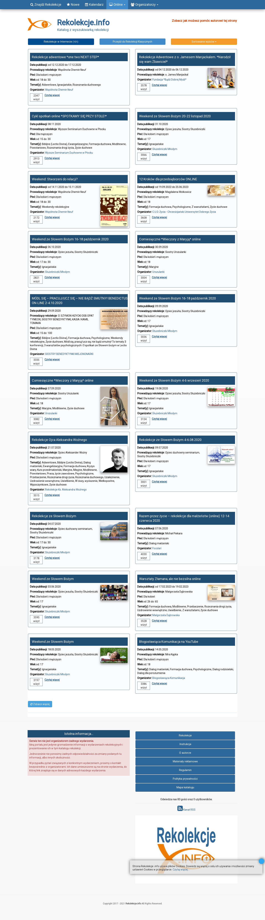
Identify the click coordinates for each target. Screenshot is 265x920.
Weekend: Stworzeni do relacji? (55, 179)
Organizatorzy (144, 4)
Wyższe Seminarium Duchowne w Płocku (69, 152)
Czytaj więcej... (181, 869)
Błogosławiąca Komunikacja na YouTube (168, 642)
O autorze (185, 752)
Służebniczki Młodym (164, 149)
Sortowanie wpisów (204, 41)
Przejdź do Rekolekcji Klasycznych (132, 41)
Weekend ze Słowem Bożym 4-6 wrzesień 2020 (174, 380)
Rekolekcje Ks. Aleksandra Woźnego (66, 489)
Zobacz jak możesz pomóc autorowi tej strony (204, 20)
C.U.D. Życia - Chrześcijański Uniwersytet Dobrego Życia (184, 211)
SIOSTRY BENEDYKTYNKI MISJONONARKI (69, 354)
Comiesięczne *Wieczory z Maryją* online (170, 239)
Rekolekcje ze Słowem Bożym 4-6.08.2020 (170, 440)
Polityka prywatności (185, 778)
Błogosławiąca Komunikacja (168, 678)
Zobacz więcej (40, 704)
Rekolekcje (185, 735)
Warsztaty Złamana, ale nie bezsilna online (170, 579)
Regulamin (185, 770)
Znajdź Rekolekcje (45, 4)
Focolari (156, 548)
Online (117, 4)
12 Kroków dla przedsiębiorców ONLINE (168, 179)
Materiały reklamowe (185, 761)
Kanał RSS (186, 809)
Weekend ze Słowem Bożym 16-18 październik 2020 (70, 239)
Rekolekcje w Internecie (61, 41)
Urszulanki (158, 271)
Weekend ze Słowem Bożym (53, 579)
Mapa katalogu (185, 787)
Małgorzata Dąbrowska (166, 615)
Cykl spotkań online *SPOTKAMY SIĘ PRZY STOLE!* (69, 116)
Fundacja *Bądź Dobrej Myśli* (169, 79)
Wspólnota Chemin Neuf (59, 89)
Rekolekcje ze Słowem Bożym (54, 516)
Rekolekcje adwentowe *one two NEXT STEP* (65, 57)
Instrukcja (185, 744)
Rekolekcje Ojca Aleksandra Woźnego (59, 440)
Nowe (73, 4)
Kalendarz (94, 4)
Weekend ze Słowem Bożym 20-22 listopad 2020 (175, 116)
